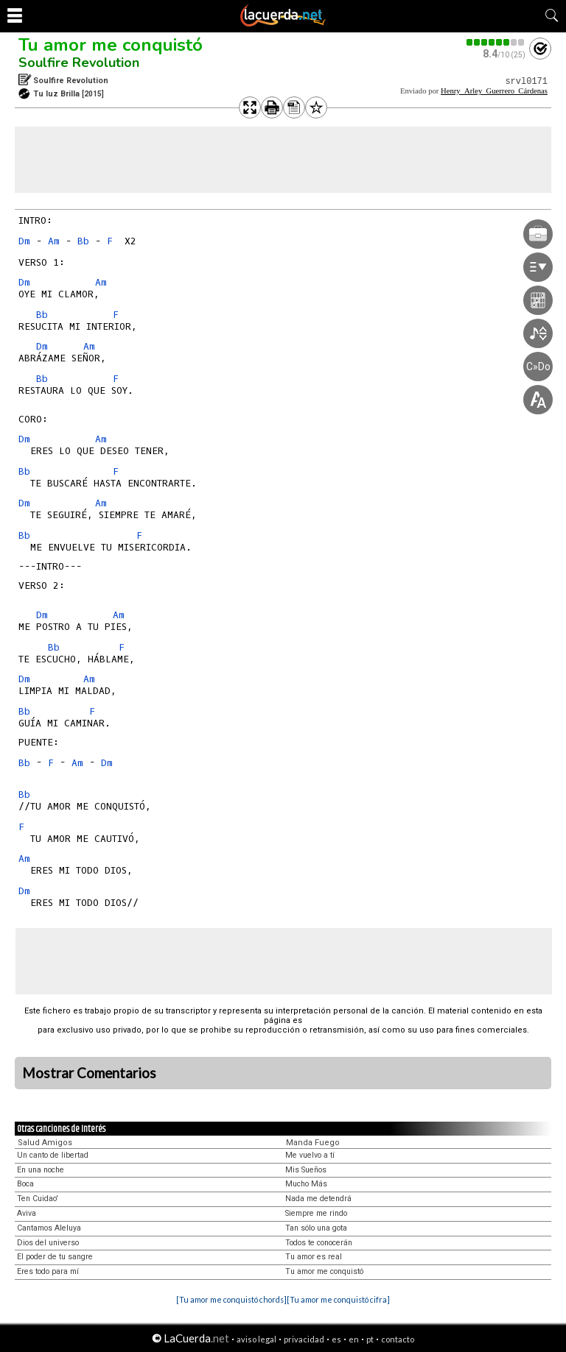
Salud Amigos (45, 1142)
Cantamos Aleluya (49, 1228)
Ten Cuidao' (37, 1198)
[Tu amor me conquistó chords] (231, 1299)
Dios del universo (48, 1242)
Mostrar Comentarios (89, 1073)
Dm (24, 241)
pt (370, 1339)
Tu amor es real (313, 1256)
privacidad (304, 1339)
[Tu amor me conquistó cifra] (338, 1299)
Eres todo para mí (48, 1271)
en (354, 1339)
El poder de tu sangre (55, 1256)
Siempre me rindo (316, 1213)
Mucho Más (306, 1184)
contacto (397, 1339)
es (336, 1339)
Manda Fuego (313, 1142)
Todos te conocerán (318, 1242)
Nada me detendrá (318, 1198)
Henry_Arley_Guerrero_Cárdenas (494, 91)
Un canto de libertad (52, 1155)
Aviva (26, 1213)
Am (54, 241)
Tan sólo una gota (316, 1228)
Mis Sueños (305, 1170)
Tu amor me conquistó (110, 45)
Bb (83, 241)
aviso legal (256, 1339)
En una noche (40, 1170)
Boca (25, 1184)
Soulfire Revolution (78, 62)
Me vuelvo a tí (310, 1155)
